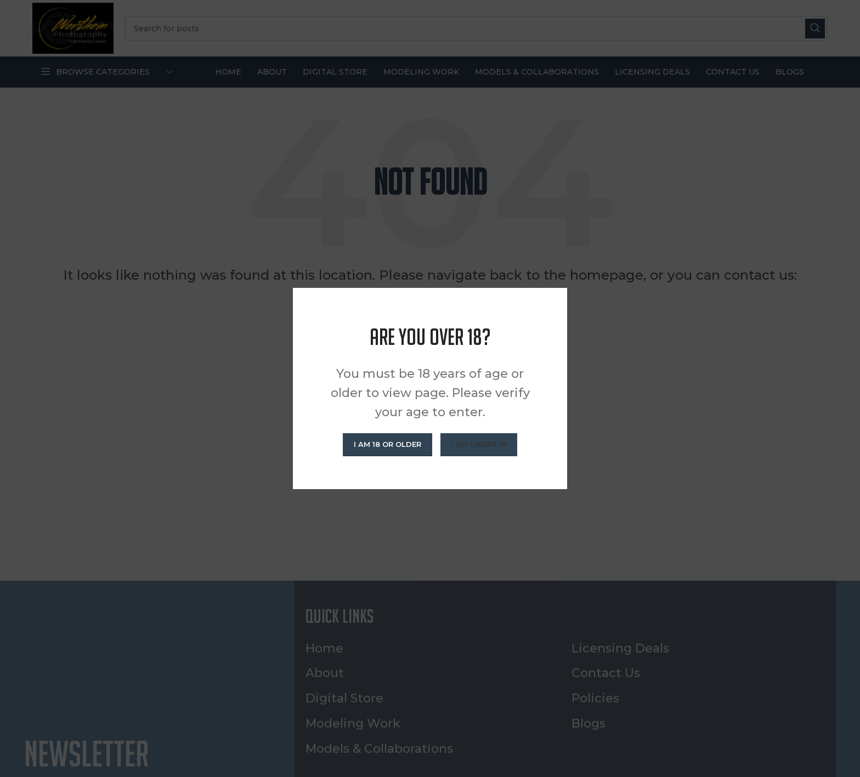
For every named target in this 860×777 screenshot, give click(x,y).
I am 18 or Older (387, 444)
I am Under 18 (478, 444)
